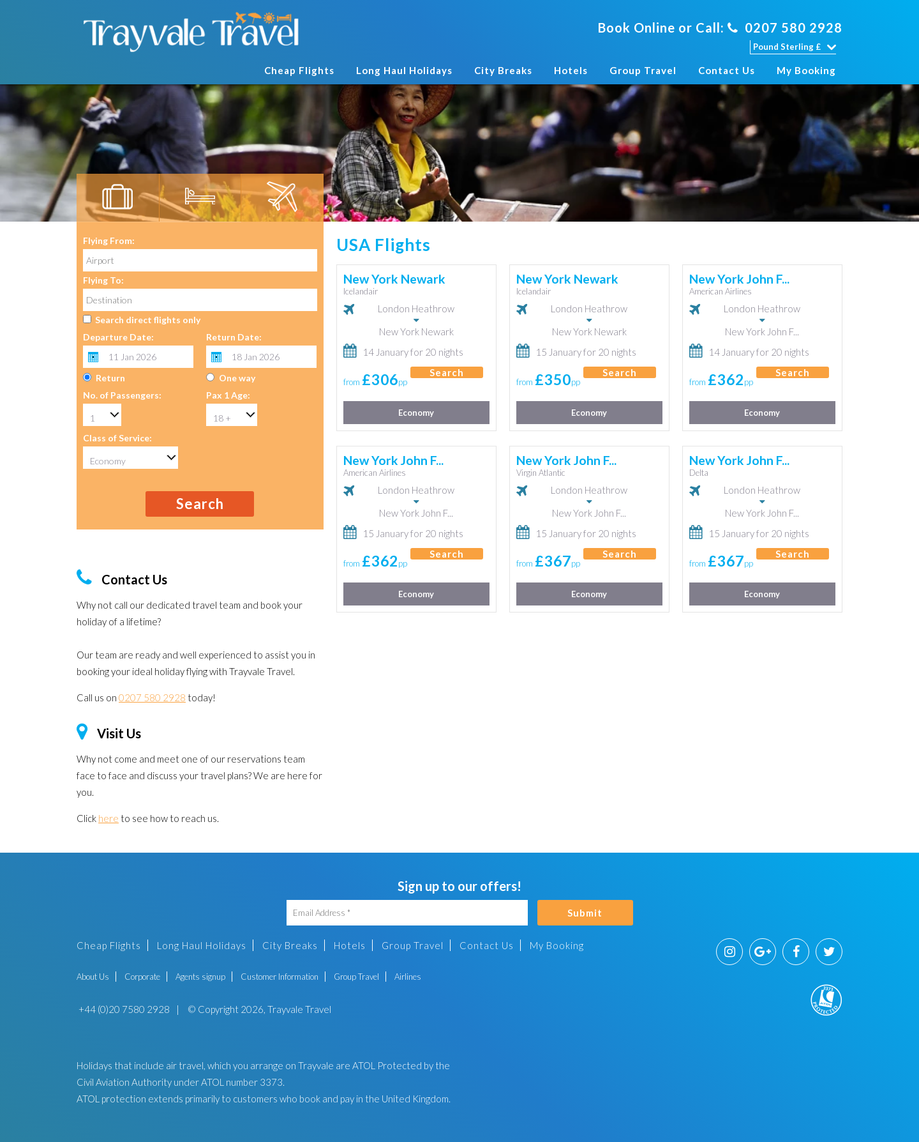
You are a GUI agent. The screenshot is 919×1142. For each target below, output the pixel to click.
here (108, 818)
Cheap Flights (299, 70)
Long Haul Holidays (404, 70)
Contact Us (726, 70)
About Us (93, 976)
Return (110, 377)
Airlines (407, 976)
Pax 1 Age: (228, 395)
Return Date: (234, 336)
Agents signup (200, 976)
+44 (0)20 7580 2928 (123, 1009)
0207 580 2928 (785, 27)
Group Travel (642, 70)
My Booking (806, 70)
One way (237, 377)
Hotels (571, 70)
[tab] (118, 198)
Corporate (142, 976)
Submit (584, 912)
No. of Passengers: (122, 395)
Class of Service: (117, 437)
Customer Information (279, 976)
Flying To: (103, 280)
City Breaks (503, 70)
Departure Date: (118, 336)
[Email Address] (407, 912)
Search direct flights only (147, 319)
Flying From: (109, 240)
